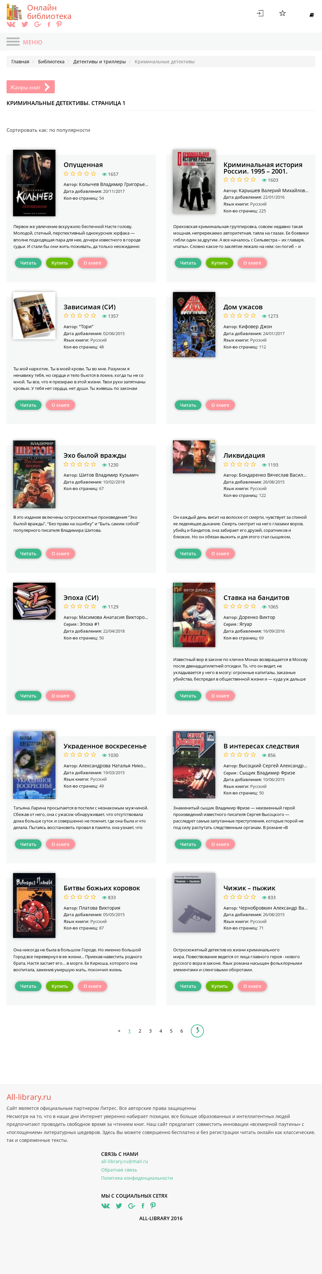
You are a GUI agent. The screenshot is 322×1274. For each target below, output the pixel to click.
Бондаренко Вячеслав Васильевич (278, 475)
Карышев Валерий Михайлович (275, 190)
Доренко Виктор (257, 617)
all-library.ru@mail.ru (124, 1161)
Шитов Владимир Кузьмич (109, 475)
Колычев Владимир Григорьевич (116, 184)
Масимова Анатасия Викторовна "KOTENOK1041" (134, 617)
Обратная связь (119, 1170)
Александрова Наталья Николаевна (119, 765)
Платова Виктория (99, 908)
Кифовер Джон (255, 326)
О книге (92, 263)
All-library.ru (29, 1097)
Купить (60, 263)
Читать (28, 263)
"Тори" (86, 326)
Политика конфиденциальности (137, 1178)
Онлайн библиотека (49, 11)
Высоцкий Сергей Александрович (277, 765)
